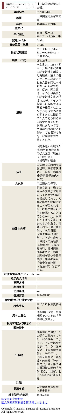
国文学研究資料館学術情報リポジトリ (24, 402)
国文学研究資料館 (12, 398)
